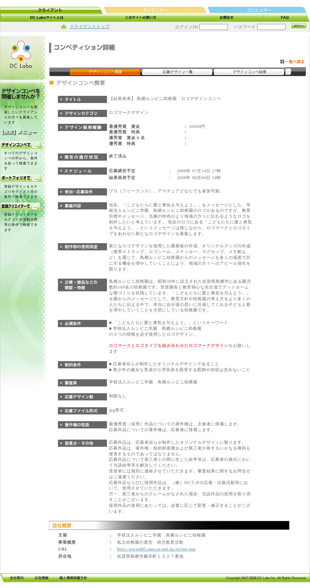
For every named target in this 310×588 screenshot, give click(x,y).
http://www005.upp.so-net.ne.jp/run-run (156, 549)
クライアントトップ (90, 26)
